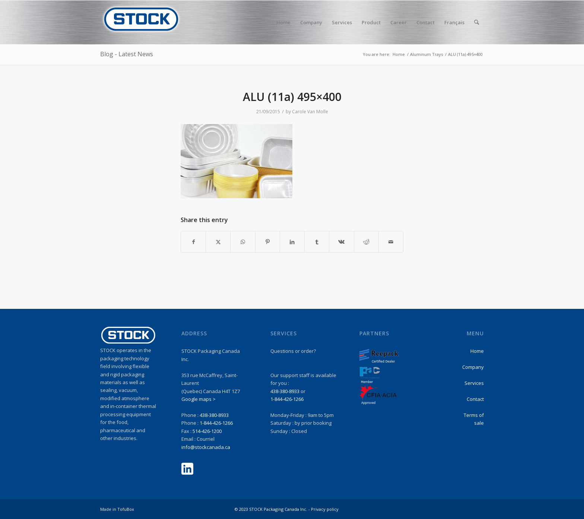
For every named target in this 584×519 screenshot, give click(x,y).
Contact (475, 399)
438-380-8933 (214, 415)
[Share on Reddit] (366, 241)
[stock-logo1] (141, 22)
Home (477, 351)
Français (454, 22)
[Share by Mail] (391, 241)
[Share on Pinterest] (268, 241)
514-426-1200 (207, 431)
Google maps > (198, 399)
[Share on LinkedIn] (292, 241)
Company (473, 367)
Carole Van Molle (310, 111)
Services (474, 383)
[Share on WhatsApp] (243, 241)
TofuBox (125, 509)
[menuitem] (283, 22)
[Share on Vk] (341, 241)
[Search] (476, 22)
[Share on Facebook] (193, 241)
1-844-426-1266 (216, 423)
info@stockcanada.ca (205, 447)
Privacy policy (325, 509)
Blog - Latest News (126, 54)
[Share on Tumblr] (317, 241)
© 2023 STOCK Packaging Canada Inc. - (273, 509)
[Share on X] (218, 241)
